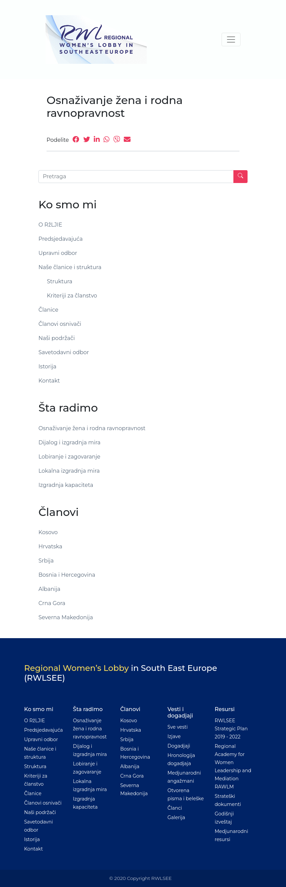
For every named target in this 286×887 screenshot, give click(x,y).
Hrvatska (50, 546)
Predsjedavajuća (60, 239)
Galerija (176, 817)
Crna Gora (51, 603)
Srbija (46, 560)
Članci (174, 808)
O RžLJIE (50, 224)
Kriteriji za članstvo (72, 295)
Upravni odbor (57, 253)
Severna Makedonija (65, 617)
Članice (48, 310)
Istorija (47, 366)
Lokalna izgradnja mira (69, 471)
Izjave (173, 736)
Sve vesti (177, 727)
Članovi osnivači (59, 324)
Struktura (60, 281)
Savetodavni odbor (63, 352)
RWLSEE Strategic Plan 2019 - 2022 (231, 729)
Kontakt (49, 380)
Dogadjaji (178, 746)
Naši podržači (56, 338)
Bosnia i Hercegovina (66, 575)
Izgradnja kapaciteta (65, 485)
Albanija (49, 589)
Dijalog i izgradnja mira (69, 442)
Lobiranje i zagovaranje (69, 456)
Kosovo (48, 532)
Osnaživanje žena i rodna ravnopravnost (91, 428)
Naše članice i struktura (70, 267)
